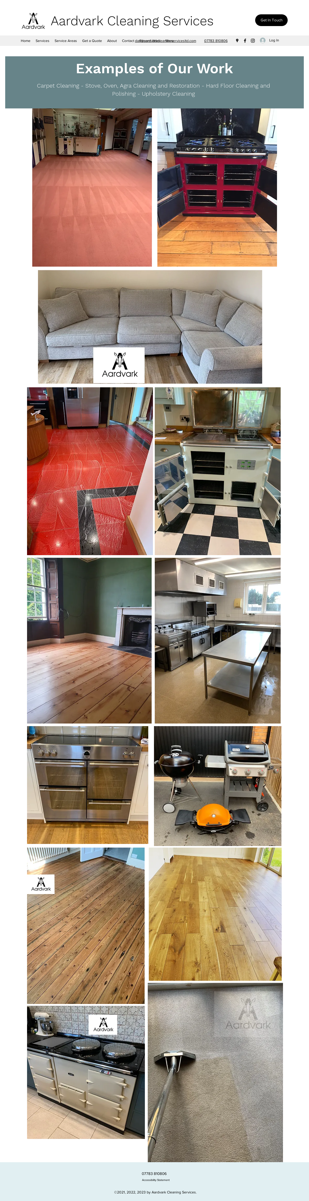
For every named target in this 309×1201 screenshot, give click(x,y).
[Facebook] (245, 40)
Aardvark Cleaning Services (132, 20)
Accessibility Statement (156, 1179)
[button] (66, 41)
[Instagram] (252, 40)
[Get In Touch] (271, 20)
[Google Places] (237, 40)
